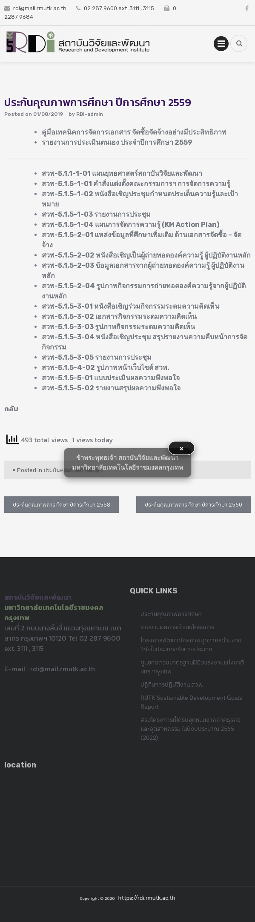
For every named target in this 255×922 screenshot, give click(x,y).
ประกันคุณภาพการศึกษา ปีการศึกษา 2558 (61, 504)
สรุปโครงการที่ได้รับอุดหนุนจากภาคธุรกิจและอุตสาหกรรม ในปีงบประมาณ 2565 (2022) (190, 731)
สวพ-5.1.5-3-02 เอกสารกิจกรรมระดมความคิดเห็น (119, 316)
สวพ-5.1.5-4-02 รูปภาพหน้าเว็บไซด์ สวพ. (105, 368)
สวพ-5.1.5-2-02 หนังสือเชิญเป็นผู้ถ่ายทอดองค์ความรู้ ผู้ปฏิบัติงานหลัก (146, 255)
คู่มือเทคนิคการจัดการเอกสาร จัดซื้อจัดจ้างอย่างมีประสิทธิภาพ (134, 132)
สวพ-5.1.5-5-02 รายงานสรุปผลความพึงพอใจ (111, 388)
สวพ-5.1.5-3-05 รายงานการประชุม (97, 357)
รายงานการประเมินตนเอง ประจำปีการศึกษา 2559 (117, 142)
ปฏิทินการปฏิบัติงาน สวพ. (172, 686)
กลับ (11, 409)
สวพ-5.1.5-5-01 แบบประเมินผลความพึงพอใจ (111, 378)
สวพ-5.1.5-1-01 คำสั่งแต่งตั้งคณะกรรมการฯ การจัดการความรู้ (136, 184)
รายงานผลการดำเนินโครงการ (177, 629)
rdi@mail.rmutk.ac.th (62, 671)
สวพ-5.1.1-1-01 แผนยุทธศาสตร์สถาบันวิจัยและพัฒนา (122, 173)
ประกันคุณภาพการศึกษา (171, 616)
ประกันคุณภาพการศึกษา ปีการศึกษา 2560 (193, 504)
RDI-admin (89, 114)
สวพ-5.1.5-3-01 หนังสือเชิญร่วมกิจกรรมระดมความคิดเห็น (130, 306)
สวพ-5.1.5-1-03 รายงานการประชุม (96, 214)
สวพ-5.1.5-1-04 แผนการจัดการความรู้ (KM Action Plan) (130, 224)
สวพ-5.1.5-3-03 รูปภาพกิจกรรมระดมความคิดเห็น (118, 327)
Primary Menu (221, 45)
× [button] (181, 448)
